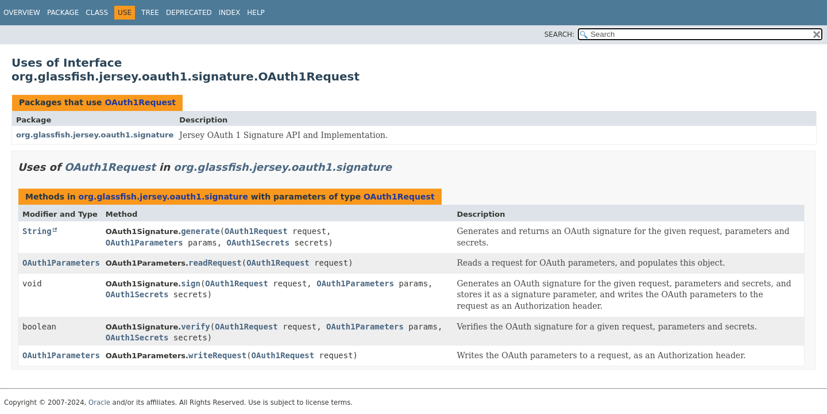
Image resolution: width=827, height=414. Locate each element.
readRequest (215, 262)
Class (97, 13)
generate (200, 231)
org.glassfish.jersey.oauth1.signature (94, 135)
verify (195, 326)
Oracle (99, 402)
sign (190, 283)
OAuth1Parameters (144, 242)
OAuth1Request (140, 102)
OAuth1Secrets (258, 242)
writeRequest (217, 355)
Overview (21, 13)
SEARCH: (559, 34)
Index (230, 13)
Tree (150, 13)
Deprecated (189, 13)
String (37, 231)
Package (63, 13)
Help (256, 13)
